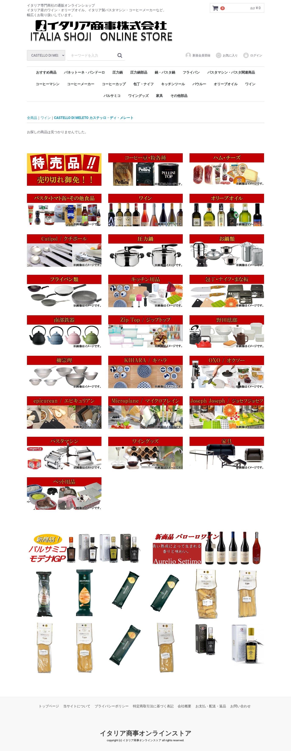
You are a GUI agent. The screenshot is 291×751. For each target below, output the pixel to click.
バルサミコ (112, 96)
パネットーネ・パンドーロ (84, 72)
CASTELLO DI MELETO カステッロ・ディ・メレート (94, 118)
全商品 (32, 118)
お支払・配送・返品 (210, 706)
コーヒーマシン (47, 84)
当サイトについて (76, 706)
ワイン (250, 84)
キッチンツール (173, 84)
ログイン (252, 55)
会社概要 (184, 706)
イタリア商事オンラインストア (145, 733)
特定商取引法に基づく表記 (153, 706)
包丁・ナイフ (143, 84)
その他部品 (178, 96)
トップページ (49, 706)
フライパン (191, 72)
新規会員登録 (197, 55)
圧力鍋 (117, 72)
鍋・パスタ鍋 (165, 72)
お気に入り (226, 55)
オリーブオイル (226, 84)
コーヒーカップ (114, 84)
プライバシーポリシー (112, 706)
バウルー (199, 84)
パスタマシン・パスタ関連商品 (231, 72)
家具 (159, 96)
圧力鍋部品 (138, 72)
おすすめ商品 (46, 72)
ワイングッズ (138, 96)
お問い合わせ (240, 706)
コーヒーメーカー (80, 84)
